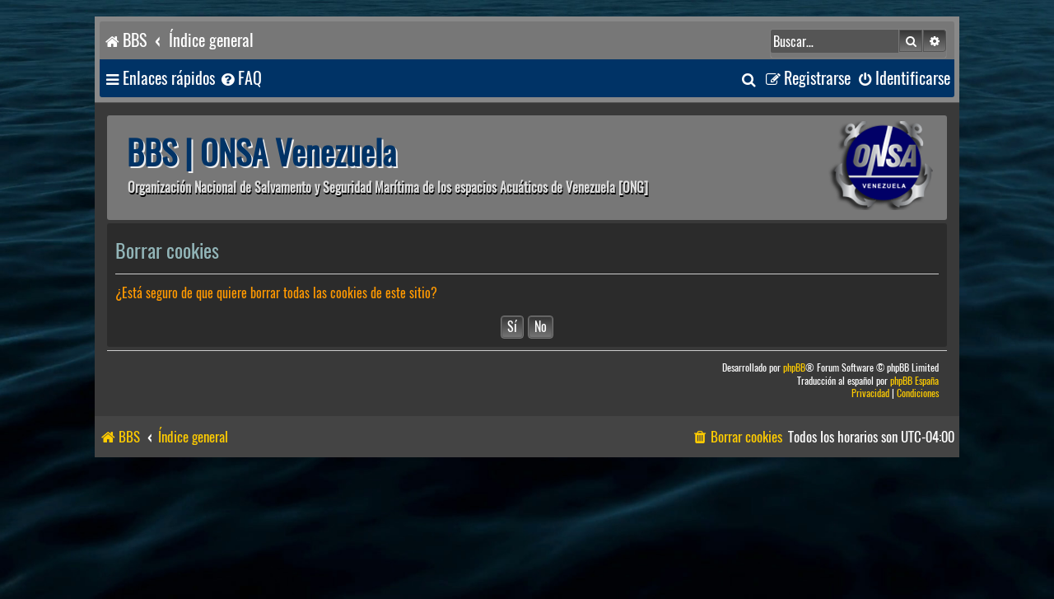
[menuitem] (240, 78)
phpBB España (914, 381)
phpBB (794, 368)
